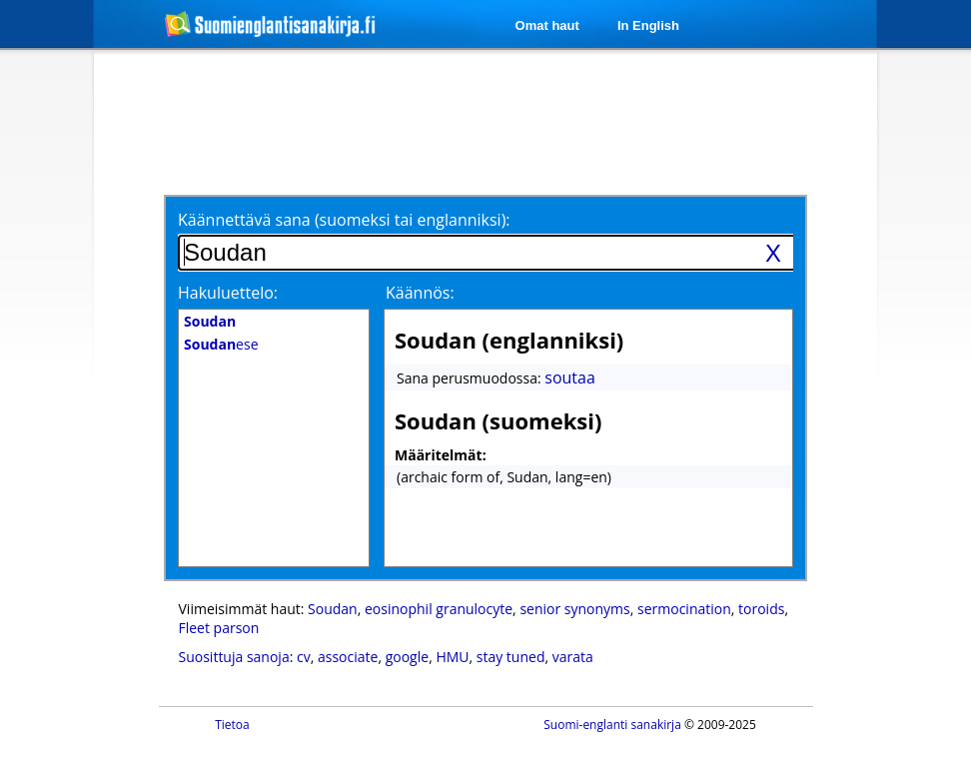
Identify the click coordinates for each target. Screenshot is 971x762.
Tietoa (232, 724)
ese (221, 344)
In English (648, 25)
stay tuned (511, 656)
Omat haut (547, 25)
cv (304, 656)
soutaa (569, 377)
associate (348, 656)
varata (572, 656)
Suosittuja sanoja (234, 656)
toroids (761, 608)
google (407, 656)
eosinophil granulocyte (438, 608)
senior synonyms (574, 608)
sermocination (684, 608)
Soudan (333, 608)
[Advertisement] (488, 122)
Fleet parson (219, 627)
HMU (452, 656)
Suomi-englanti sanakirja (612, 724)
